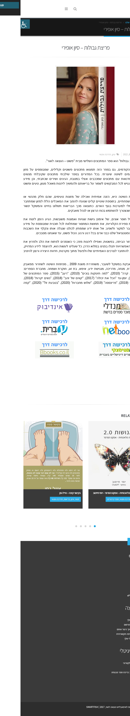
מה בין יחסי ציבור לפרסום (115, 624)
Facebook (123, 388)
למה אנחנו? (121, 572)
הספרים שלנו (110, 22)
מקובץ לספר (121, 667)
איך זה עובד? (121, 567)
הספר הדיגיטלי (113, 651)
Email (115, 388)
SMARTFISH (72, 707)
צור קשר (117, 541)
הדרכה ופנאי (85, 154)
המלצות (123, 586)
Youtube (117, 691)
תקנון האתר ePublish (117, 595)
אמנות (119, 372)
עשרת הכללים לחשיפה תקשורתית (111, 634)
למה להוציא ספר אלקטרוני (115, 663)
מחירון (124, 581)
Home (123, 22)
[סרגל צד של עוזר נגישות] (4, 24)
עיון (93, 154)
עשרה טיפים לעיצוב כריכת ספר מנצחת (109, 672)
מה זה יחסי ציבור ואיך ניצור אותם (111, 629)
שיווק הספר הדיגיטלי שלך (115, 638)
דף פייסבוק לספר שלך (117, 620)
